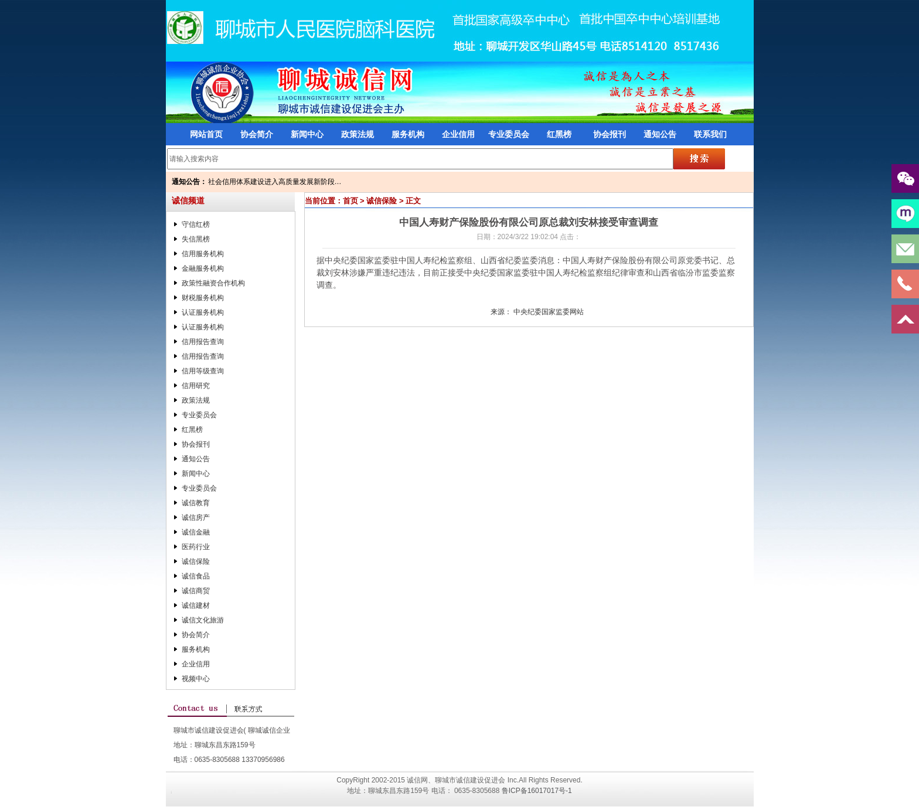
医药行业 (196, 547)
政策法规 (357, 134)
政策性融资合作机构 (213, 283)
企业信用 (458, 134)
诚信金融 (196, 532)
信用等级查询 (203, 371)
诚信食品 (196, 576)
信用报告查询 (203, 342)
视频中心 (196, 679)
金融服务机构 (203, 268)
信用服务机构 (203, 254)
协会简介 (256, 134)
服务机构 (408, 134)
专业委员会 (508, 134)
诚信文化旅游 (203, 620)
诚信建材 (196, 605)
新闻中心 (307, 134)
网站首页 (206, 134)
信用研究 (196, 386)
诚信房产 (196, 517)
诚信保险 (196, 561)
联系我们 (710, 134)
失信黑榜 (196, 239)
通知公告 (660, 134)
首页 (350, 200)
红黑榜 (559, 134)
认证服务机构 (203, 312)
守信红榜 (196, 224)
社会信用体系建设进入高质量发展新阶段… (275, 182)
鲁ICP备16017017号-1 (537, 791)
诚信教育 (196, 503)
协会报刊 (609, 134)
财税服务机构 (203, 298)
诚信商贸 (196, 591)
